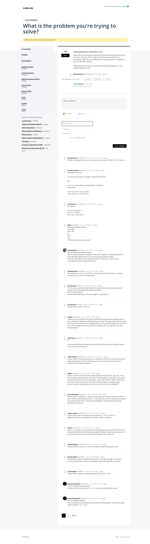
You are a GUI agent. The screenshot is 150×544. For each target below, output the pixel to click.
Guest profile (26, 91)
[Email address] (77, 123)
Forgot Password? (66, 133)
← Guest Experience (30, 20)
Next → (74, 515)
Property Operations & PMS (32, 145)
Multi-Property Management (33, 138)
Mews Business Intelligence (32, 131)
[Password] (77, 129)
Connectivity (27, 121)
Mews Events (27, 134)
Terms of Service (125, 537)
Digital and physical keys (31, 79)
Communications (28, 73)
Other (24, 109)
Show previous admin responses (82, 86)
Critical (109, 79)
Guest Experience (28, 128)
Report (105, 158)
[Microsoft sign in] (69, 114)
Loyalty (24, 103)
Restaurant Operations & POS (33, 148)
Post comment (120, 146)
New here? (77, 137)
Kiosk (23, 97)
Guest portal (26, 85)
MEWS (117, 537)
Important (98, 79)
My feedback (26, 61)
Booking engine (27, 67)
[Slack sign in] (85, 114)
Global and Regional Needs (32, 124)
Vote (65, 55)
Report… (105, 74)
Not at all (88, 79)
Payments (26, 141)
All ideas (25, 55)
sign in (124, 6)
